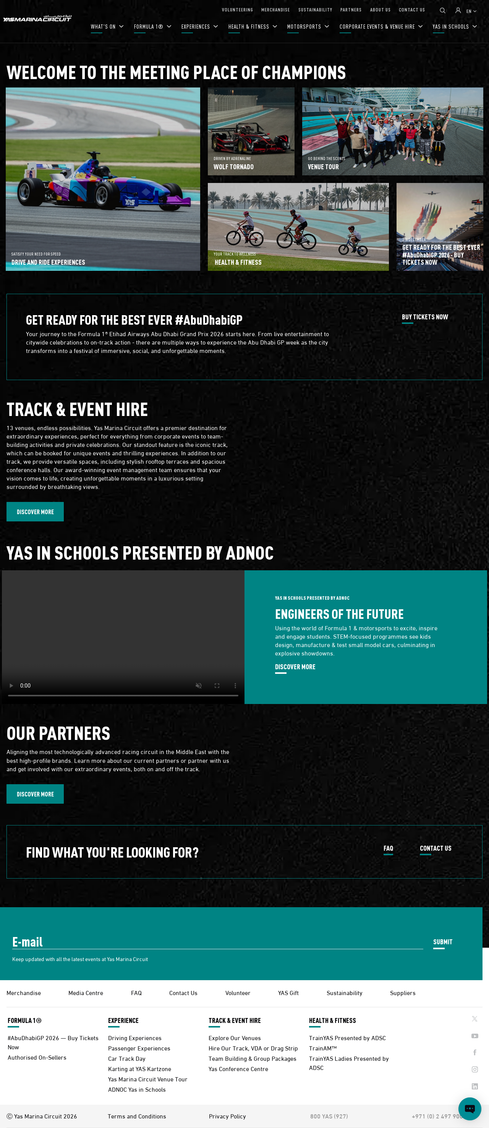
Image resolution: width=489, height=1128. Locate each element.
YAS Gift (288, 992)
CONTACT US (412, 9)
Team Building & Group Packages (252, 1058)
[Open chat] (469, 1108)
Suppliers (403, 992)
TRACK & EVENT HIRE (235, 1020)
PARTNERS (351, 9)
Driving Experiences (135, 1037)
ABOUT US (380, 9)
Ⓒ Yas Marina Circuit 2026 (41, 1116)
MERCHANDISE (275, 9)
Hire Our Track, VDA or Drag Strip (253, 1047)
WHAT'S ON (104, 26)
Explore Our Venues (235, 1037)
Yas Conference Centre (238, 1068)
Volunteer (238, 992)
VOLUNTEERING (237, 9)
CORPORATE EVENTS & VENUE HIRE (378, 26)
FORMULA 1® (149, 26)
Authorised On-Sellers (37, 1056)
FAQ (388, 848)
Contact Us (183, 992)
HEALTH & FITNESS (249, 26)
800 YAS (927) (329, 1116)
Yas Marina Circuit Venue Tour (148, 1078)
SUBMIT (443, 941)
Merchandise (23, 992)
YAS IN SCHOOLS (452, 26)
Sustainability (345, 992)
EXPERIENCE (123, 1020)
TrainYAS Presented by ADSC (347, 1037)
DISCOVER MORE (35, 512)
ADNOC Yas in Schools (137, 1088)
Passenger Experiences (139, 1047)
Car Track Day (127, 1058)
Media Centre (85, 992)
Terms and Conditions (137, 1116)
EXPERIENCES (196, 26)
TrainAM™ (323, 1047)
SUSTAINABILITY (315, 9)
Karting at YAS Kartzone (139, 1068)
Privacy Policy (227, 1116)
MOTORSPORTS (305, 26)
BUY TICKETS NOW (425, 317)
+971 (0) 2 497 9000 (439, 1116)
